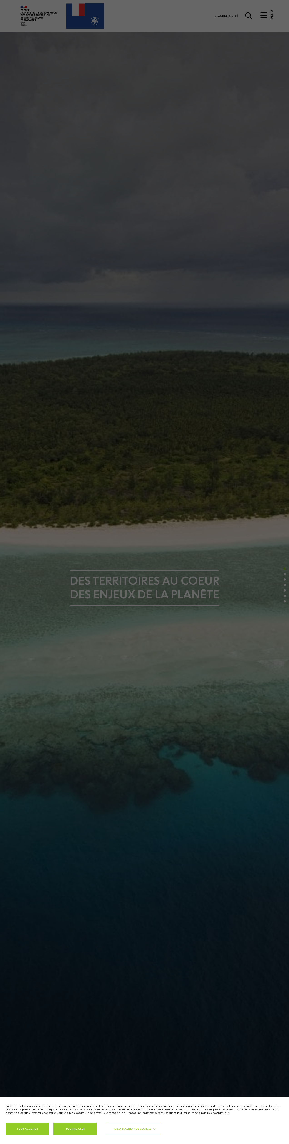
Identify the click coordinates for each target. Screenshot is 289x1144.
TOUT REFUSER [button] (75, 1129)
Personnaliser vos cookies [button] (132, 1129)
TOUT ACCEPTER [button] (27, 1129)
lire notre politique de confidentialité (210, 1112)
